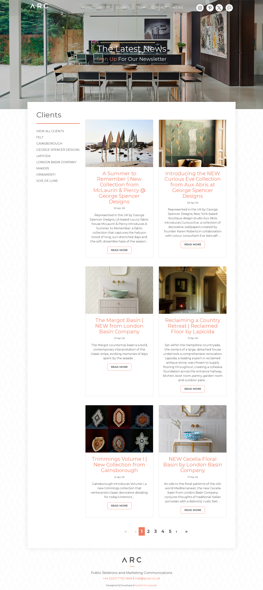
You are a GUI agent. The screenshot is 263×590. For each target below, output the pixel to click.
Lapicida (43, 156)
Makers (42, 168)
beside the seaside (146, 585)
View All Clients (50, 131)
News (178, 7)
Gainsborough (49, 143)
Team (141, 7)
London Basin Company (56, 162)
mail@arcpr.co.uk (147, 578)
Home (87, 7)
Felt (40, 137)
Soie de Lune (47, 181)
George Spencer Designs (58, 150)
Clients (123, 7)
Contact (159, 7)
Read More (119, 250)
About (104, 7)
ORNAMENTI (46, 174)
